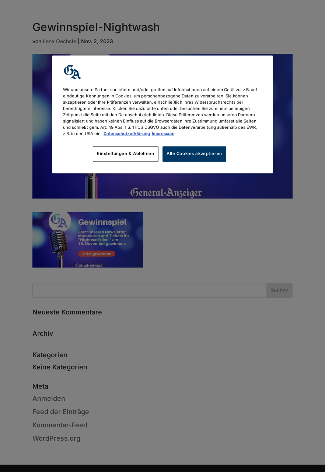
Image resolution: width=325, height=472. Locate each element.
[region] (162, 114)
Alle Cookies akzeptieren (194, 153)
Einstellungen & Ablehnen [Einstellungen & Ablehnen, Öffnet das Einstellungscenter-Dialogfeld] (125, 153)
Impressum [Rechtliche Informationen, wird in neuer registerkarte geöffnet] (163, 134)
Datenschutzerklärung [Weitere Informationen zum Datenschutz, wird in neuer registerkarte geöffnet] (127, 134)
